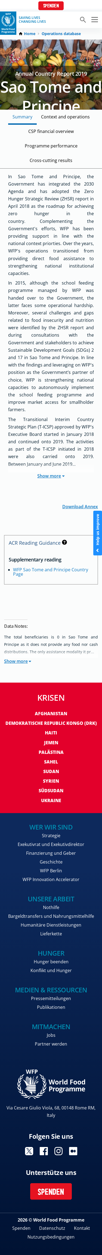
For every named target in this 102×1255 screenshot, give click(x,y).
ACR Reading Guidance (38, 543)
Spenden (51, 6)
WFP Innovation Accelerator (51, 879)
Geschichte (51, 862)
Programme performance (51, 146)
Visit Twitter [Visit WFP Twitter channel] (29, 1151)
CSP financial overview (51, 131)
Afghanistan (51, 714)
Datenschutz (52, 1228)
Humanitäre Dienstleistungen (51, 925)
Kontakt (82, 1228)
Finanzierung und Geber (51, 853)
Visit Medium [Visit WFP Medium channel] (73, 1151)
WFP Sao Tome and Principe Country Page (50, 572)
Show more (50, 476)
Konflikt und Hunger (51, 970)
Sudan (51, 771)
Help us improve (97, 533)
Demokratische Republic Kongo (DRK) (51, 723)
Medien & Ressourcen (51, 989)
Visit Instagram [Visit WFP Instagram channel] (58, 1151)
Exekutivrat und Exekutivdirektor (51, 844)
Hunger (51, 953)
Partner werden (51, 1044)
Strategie (51, 836)
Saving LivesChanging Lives (32, 20)
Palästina (51, 752)
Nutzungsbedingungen (51, 1237)
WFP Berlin (51, 871)
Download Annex (80, 506)
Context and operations (65, 117)
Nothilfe (51, 907)
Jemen (51, 743)
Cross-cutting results (51, 160)
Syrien (51, 781)
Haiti (51, 733)
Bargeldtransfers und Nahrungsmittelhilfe (51, 916)
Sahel (51, 762)
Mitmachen (51, 1026)
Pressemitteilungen (51, 998)
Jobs (51, 1035)
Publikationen (51, 1007)
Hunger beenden (51, 962)
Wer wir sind (51, 826)
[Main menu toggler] (94, 20)
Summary (22, 117)
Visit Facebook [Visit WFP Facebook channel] (44, 1151)
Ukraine (51, 800)
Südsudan (51, 791)
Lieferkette (51, 934)
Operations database (61, 33)
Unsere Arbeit (51, 898)
